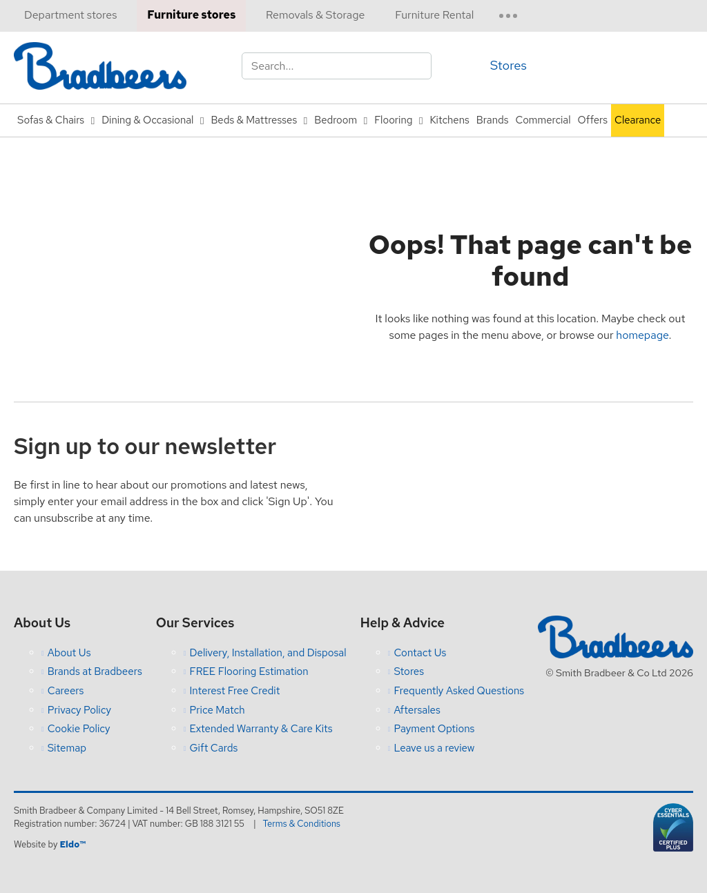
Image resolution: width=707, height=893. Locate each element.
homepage (642, 335)
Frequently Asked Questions (459, 691)
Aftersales (417, 710)
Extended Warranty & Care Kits (260, 729)
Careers (66, 691)
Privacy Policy (79, 710)
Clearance (637, 120)
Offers (593, 120)
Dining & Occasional (147, 120)
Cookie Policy (79, 729)
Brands (492, 120)
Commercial (543, 120)
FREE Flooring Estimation (248, 671)
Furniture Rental (434, 15)
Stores (508, 65)
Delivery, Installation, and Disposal (267, 653)
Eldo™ (72, 844)
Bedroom (335, 120)
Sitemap (67, 748)
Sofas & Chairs (50, 120)
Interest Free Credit (234, 691)
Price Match (216, 710)
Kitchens (449, 120)
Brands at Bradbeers (95, 671)
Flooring (393, 120)
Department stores (70, 15)
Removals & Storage (315, 15)
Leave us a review (434, 748)
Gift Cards (213, 748)
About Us (69, 653)
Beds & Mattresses (254, 120)
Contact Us (420, 653)
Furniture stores (191, 15)
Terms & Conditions (302, 824)
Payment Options (434, 729)
